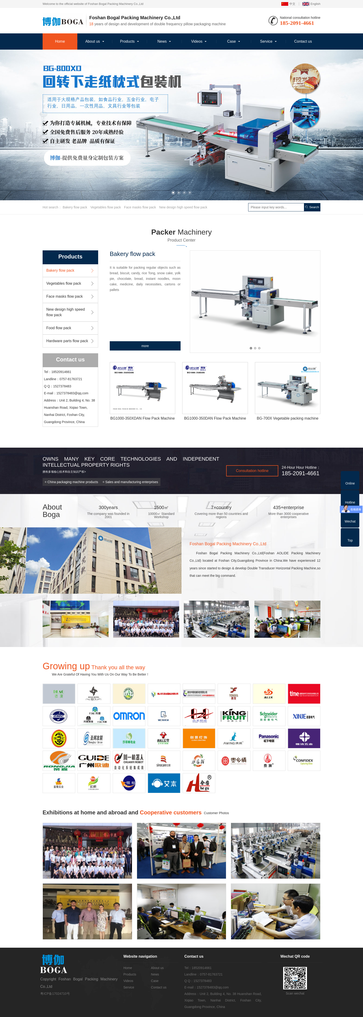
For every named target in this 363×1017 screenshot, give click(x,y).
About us (92, 41)
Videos (197, 41)
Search (312, 207)
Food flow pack (58, 328)
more (145, 346)
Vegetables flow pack (105, 207)
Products (127, 41)
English (311, 4)
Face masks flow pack (140, 207)
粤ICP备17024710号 (55, 993)
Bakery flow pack (75, 207)
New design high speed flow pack (183, 207)
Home (60, 41)
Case (231, 41)
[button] (173, 192)
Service (266, 41)
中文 (288, 4)
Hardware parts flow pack (67, 341)
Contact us (303, 41)
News (162, 41)
